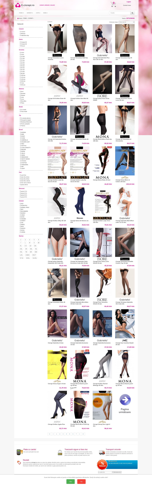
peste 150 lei (23, 184)
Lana (21, 97)
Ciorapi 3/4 (23, 44)
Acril (21, 91)
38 (38, 243)
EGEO (22, 136)
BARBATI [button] (30, 13)
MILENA (22, 149)
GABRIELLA (23, 140)
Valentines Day (24, 35)
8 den (21, 54)
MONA (22, 151)
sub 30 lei (22, 175)
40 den (22, 66)
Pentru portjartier (24, 123)
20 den (22, 62)
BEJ (21, 209)
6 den (21, 52)
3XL (31, 249)
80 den (22, 73)
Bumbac (22, 93)
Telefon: (128, 18)
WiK (21, 166)
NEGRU (22, 228)
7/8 (26, 252)
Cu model (22, 109)
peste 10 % (23, 191)
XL (21, 246)
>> (83, 434)
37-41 (21, 258)
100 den (22, 75)
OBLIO (22, 153)
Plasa (21, 103)
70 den (22, 71)
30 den (22, 64)
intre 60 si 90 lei (24, 179)
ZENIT (22, 168)
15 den (22, 60)
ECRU (21, 217)
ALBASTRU (23, 205)
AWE (21, 134)
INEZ (21, 143)
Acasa (19, 18)
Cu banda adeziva (25, 118)
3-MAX (28, 255)
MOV (21, 226)
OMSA (22, 155)
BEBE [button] (45, 13)
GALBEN (22, 218)
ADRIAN (22, 132)
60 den (22, 69)
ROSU (21, 230)
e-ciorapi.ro (34, 462)
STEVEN (22, 161)
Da (71, 481)
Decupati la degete (25, 120)
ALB (21, 203)
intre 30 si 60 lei (24, 177)
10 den (22, 56)
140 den (22, 79)
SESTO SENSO (24, 159)
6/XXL (28, 258)
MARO (22, 224)
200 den (22, 81)
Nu (81, 481)
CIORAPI (30, 18)
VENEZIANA (23, 164)
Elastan (22, 95)
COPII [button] (38, 13)
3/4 (26, 249)
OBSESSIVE (23, 157)
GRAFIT (22, 220)
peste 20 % (23, 193)
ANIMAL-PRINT (24, 207)
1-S (26, 246)
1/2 (30, 246)
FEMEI (25, 18)
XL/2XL (35, 258)
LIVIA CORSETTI (24, 147)
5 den (21, 83)
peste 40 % (23, 197)
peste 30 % (23, 195)
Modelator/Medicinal (25, 122)
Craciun (22, 31)
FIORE (22, 138)
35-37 (34, 255)
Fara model (23, 111)
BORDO (22, 213)
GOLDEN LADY (24, 142)
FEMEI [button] (21, 13)
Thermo (22, 125)
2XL (21, 249)
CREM (22, 215)
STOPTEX (23, 162)
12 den (22, 58)
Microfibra (22, 101)
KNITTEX (22, 145)
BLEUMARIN (23, 211)
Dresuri (22, 46)
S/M (36, 252)
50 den (22, 67)
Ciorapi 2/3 (23, 42)
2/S (35, 246)
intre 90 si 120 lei (24, 180)
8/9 (31, 252)
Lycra (21, 99)
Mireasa (22, 33)
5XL (21, 252)
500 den (22, 85)
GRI (21, 222)
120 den (22, 77)
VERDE (22, 232)
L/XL (21, 255)
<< (49, 434)
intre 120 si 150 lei (25, 182)
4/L (36, 249)
